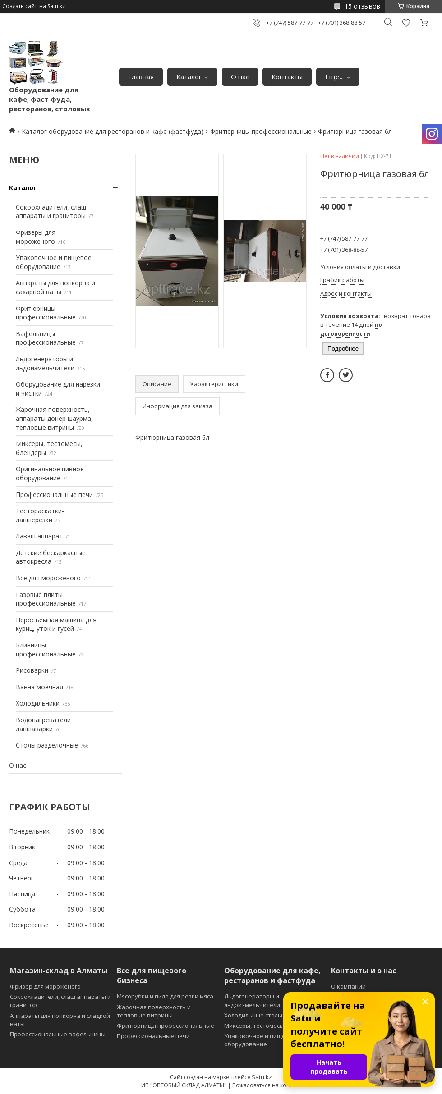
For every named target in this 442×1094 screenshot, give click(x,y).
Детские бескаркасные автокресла (51, 557)
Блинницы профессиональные (46, 649)
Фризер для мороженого (45, 986)
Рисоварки (32, 670)
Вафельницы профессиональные (46, 338)
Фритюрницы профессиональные (261, 131)
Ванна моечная (39, 687)
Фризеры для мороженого (35, 237)
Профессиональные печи (54, 494)
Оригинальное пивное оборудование (50, 473)
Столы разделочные (47, 745)
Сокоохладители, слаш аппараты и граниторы (51, 211)
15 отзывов (362, 6)
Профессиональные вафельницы (58, 1034)
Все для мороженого (48, 578)
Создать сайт (19, 6)
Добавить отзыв (406, 23)
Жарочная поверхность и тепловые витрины (154, 1011)
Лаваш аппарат (39, 536)
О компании (348, 986)
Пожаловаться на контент (266, 1085)
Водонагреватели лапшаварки (43, 724)
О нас (240, 76)
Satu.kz (262, 1077)
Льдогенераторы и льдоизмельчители (45, 363)
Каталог (189, 76)
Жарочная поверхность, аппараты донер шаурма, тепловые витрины (54, 418)
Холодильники (38, 703)
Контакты (287, 76)
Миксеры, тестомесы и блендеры (272, 1025)
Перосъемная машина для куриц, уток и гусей (56, 624)
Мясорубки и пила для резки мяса (165, 996)
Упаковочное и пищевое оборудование (54, 262)
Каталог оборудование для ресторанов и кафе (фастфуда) (112, 131)
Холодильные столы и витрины (269, 1015)
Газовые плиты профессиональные (46, 599)
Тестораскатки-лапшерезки (40, 515)
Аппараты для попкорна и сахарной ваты (55, 287)
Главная (141, 76)
